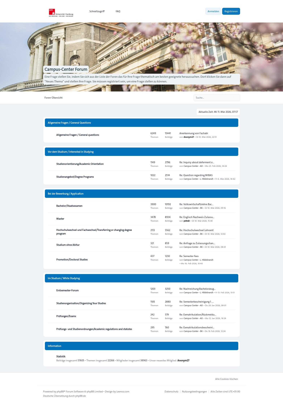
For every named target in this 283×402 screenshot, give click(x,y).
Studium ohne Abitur (67, 245)
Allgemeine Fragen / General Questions (69, 123)
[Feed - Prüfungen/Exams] (144, 316)
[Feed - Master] (144, 219)
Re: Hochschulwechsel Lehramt (196, 230)
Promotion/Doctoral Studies (72, 259)
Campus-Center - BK (193, 207)
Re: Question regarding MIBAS (196, 175)
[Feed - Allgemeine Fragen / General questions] (144, 135)
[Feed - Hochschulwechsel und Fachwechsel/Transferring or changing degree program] (144, 232)
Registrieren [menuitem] (231, 11)
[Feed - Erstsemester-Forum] (144, 290)
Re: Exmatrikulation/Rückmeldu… (197, 314)
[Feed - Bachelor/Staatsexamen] (144, 206)
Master (60, 219)
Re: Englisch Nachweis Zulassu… (196, 217)
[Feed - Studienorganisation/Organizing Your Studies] (144, 303)
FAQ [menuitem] (115, 11)
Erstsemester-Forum (67, 290)
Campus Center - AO (193, 166)
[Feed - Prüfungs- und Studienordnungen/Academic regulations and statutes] (144, 329)
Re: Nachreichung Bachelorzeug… (197, 289)
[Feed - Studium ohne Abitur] (144, 245)
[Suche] (230, 98)
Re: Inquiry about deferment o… (196, 162)
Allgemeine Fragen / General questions (77, 135)
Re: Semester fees (189, 256)
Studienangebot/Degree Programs (75, 177)
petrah (187, 220)
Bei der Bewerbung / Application (65, 193)
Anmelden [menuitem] (213, 11)
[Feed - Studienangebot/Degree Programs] (144, 177)
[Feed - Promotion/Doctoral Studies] (144, 259)
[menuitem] (95, 11)
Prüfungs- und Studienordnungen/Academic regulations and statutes (94, 329)
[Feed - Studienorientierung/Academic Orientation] (144, 164)
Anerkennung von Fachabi (193, 133)
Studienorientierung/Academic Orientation (80, 164)
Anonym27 (189, 136)
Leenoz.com (122, 391)
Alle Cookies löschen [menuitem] (224, 379)
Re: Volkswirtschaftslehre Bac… (196, 204)
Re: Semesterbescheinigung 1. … (196, 301)
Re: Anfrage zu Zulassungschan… (197, 243)
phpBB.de (80, 396)
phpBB (60, 391)
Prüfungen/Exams (66, 316)
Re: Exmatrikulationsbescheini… (196, 327)
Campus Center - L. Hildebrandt (198, 178)
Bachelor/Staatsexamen (69, 206)
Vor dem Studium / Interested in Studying (70, 152)
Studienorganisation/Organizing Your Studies (81, 303)
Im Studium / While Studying (64, 278)
